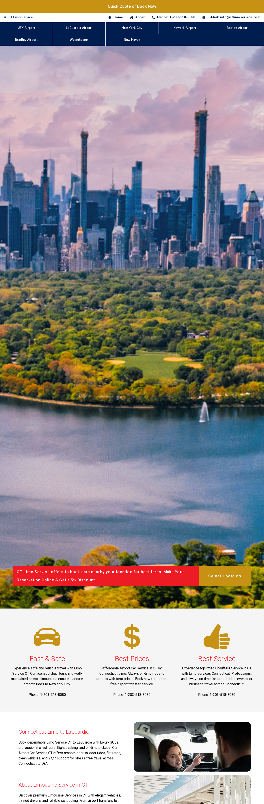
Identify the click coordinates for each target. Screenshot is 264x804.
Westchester (79, 40)
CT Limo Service (20, 17)
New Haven (132, 40)
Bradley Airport (26, 40)
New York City (132, 28)
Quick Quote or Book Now (132, 6)
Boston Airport (237, 28)
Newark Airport (184, 28)
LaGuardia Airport (79, 28)
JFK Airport (26, 28)
